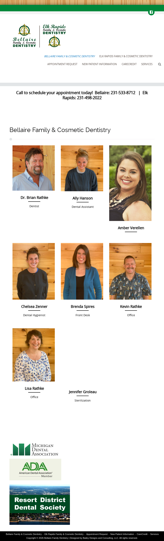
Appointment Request (62, 64)
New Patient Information (99, 64)
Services (147, 64)
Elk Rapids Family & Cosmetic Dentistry (126, 56)
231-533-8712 (123, 92)
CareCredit (129, 64)
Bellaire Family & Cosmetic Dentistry (69, 56)
